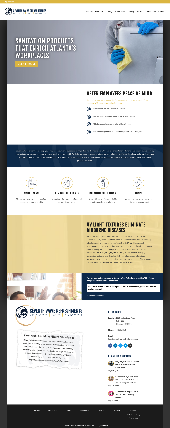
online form (100, 295)
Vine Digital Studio (101, 425)
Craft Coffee (99, 11)
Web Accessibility (133, 414)
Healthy (139, 11)
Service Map (133, 418)
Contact (162, 11)
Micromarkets (119, 11)
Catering (131, 11)
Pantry (109, 11)
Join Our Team (150, 11)
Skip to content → (10, 1)
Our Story (89, 11)
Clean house (27, 64)
